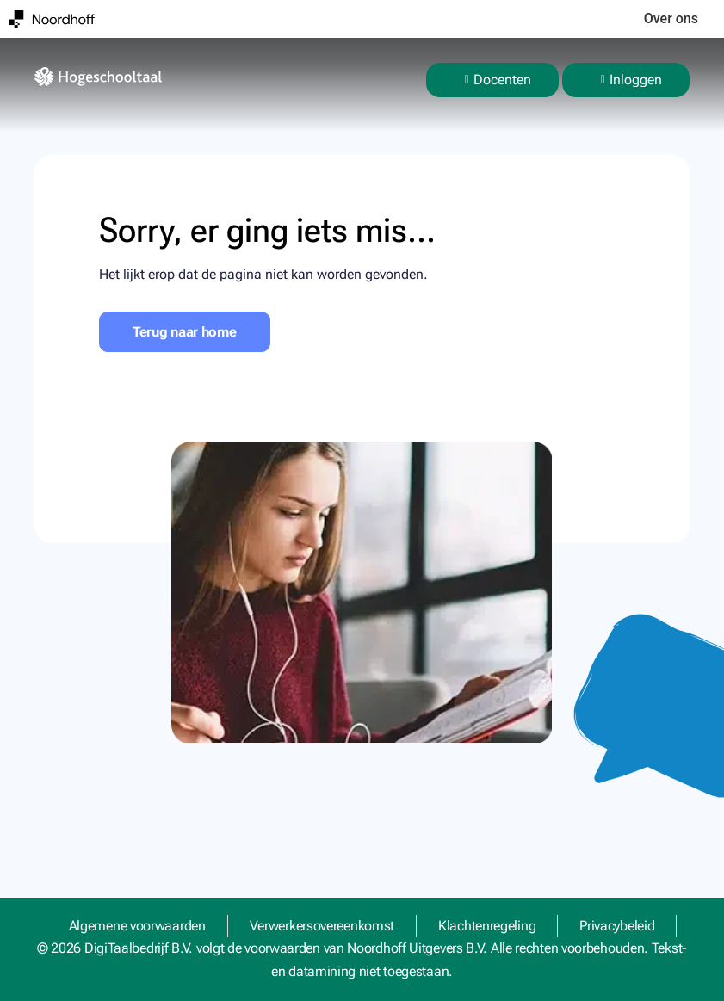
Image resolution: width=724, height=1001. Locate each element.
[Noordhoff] (52, 19)
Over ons (671, 18)
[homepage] (98, 76)
